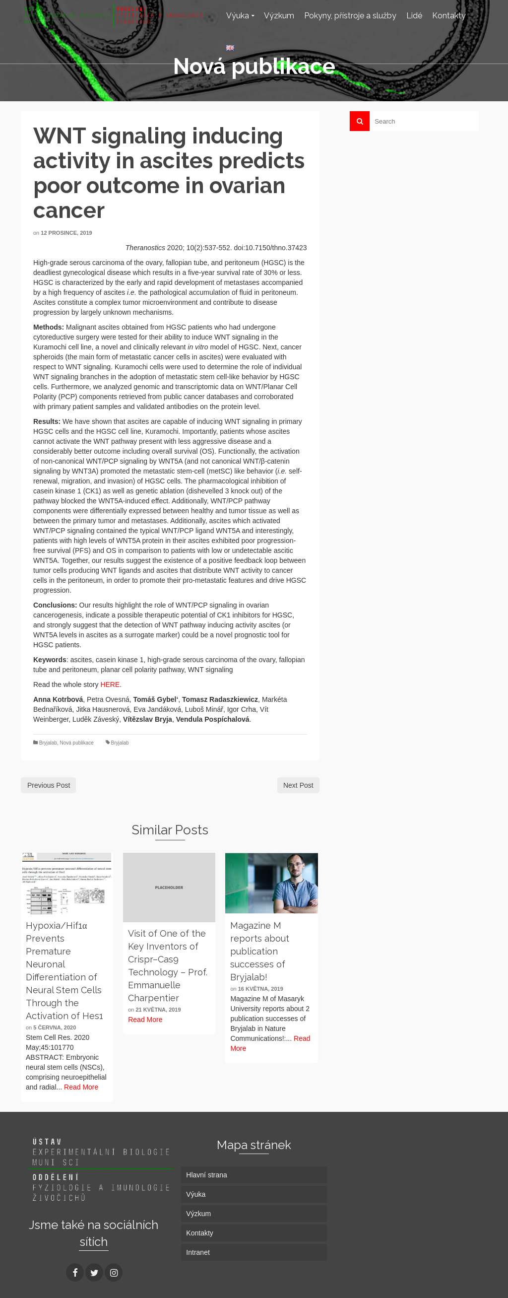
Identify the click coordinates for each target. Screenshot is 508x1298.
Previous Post (48, 785)
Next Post (298, 785)
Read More (81, 1087)
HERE (110, 684)
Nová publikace (76, 743)
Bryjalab (48, 743)
